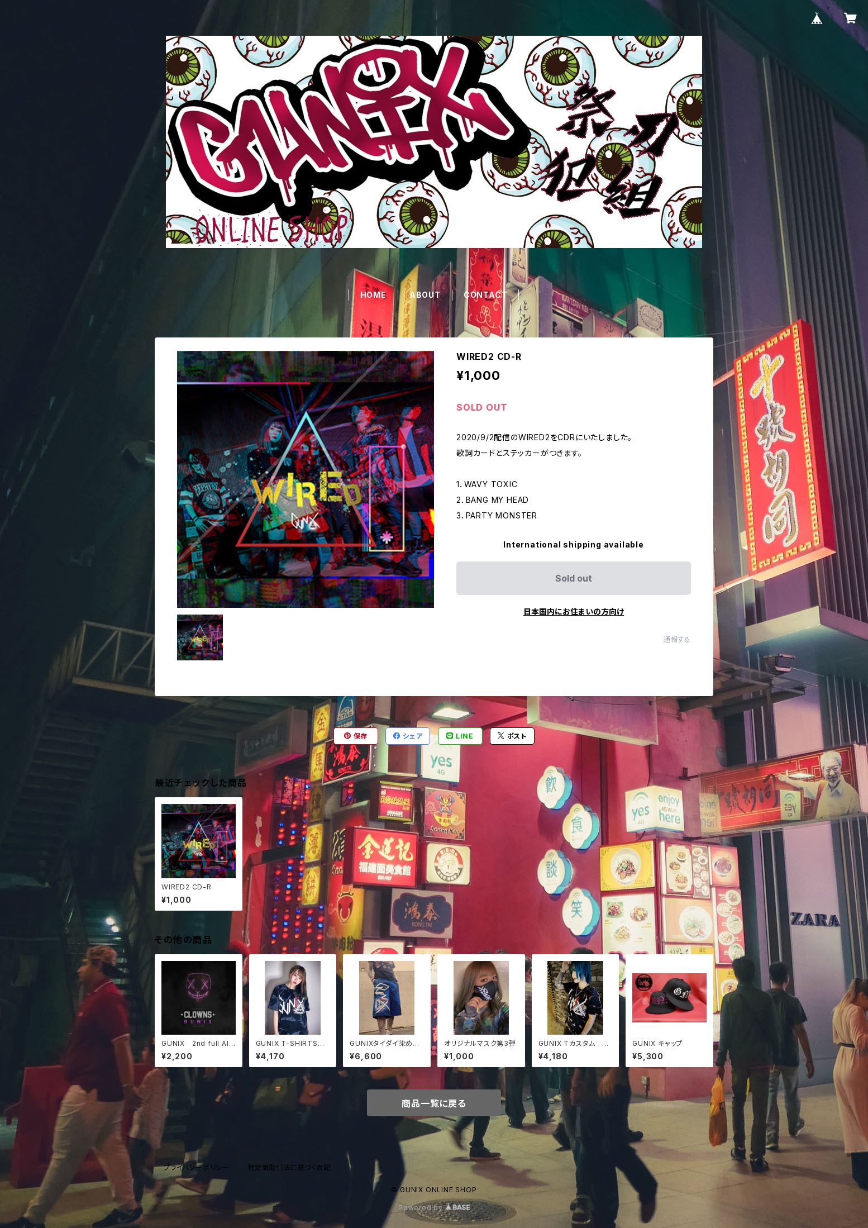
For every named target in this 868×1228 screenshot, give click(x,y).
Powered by (434, 1207)
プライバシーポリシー (197, 1167)
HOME (373, 294)
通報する (677, 639)
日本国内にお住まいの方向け (573, 611)
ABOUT (425, 294)
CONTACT (486, 294)
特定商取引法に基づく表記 (289, 1167)
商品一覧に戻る (434, 1103)
